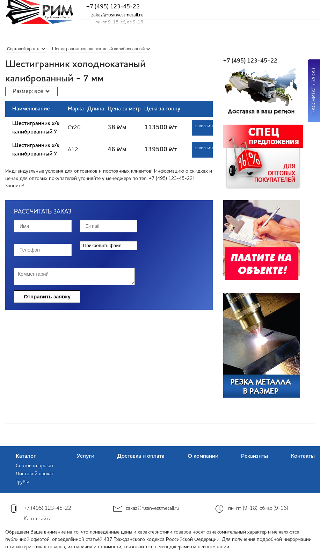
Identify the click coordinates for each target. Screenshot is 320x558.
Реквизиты (254, 456)
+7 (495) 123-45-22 (113, 7)
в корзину (204, 126)
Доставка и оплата (141, 456)
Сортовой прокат (34, 465)
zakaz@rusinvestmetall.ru (117, 15)
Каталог (26, 456)
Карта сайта (37, 519)
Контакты (303, 456)
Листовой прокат (35, 473)
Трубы (22, 481)
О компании (203, 456)
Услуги (85, 456)
